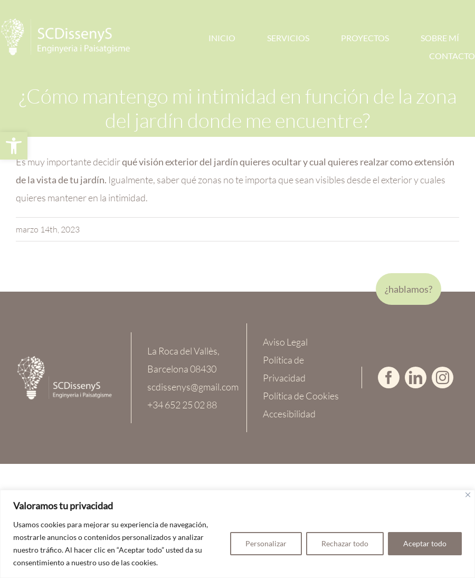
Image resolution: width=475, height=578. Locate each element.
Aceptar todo (424, 543)
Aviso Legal (285, 342)
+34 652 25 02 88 (182, 405)
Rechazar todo (344, 543)
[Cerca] (468, 494)
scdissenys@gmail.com (193, 387)
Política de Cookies (301, 396)
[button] (13, 146)
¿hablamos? (408, 289)
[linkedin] (415, 377)
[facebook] (389, 377)
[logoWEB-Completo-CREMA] (64, 360)
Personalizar (266, 543)
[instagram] (442, 377)
